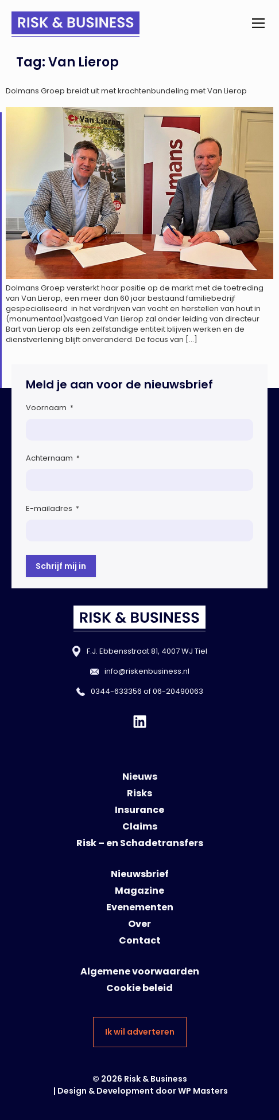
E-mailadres (52, 508)
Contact (140, 940)
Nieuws (139, 776)
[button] (258, 23)
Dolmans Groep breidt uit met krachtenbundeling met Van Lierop (126, 90)
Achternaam (53, 458)
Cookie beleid (139, 988)
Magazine (139, 890)
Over (139, 923)
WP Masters (203, 1091)
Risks (139, 793)
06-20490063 (178, 691)
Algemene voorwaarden (139, 971)
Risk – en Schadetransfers (139, 843)
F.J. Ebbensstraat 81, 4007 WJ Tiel (147, 651)
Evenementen (139, 907)
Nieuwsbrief (140, 874)
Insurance (139, 809)
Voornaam (49, 407)
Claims (139, 826)
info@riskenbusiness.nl (146, 671)
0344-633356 (116, 691)
